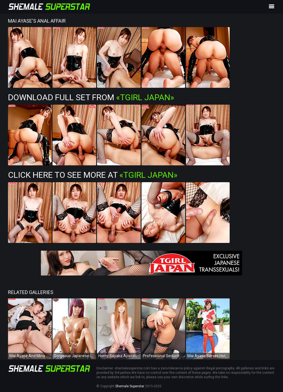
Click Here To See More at (92, 175)
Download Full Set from (91, 97)
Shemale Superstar (129, 386)
